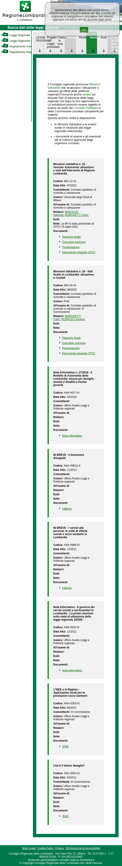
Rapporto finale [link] (71, 236)
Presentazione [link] (71, 247)
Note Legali (29, 848)
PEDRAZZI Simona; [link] (73, 319)
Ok (84, 29)
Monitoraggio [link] (72, 37)
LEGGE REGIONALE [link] (39, 39)
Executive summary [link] (74, 242)
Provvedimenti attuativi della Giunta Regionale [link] (114, 44)
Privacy (59, 848)
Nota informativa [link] (72, 435)
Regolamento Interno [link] (18, 46)
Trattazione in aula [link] (61, 40)
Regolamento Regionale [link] (20, 52)
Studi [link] (103, 37)
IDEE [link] (65, 746)
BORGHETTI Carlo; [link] (77, 215)
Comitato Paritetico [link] (86, 108)
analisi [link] (87, 94)
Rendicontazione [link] (82, 37)
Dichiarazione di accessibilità (82, 848)
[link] (25, 21)
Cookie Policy (45, 848)
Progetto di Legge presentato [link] (50, 42)
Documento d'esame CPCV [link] (78, 252)
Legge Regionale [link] (15, 35)
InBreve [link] (66, 508)
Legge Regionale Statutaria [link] (21, 40)
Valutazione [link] (93, 37)
